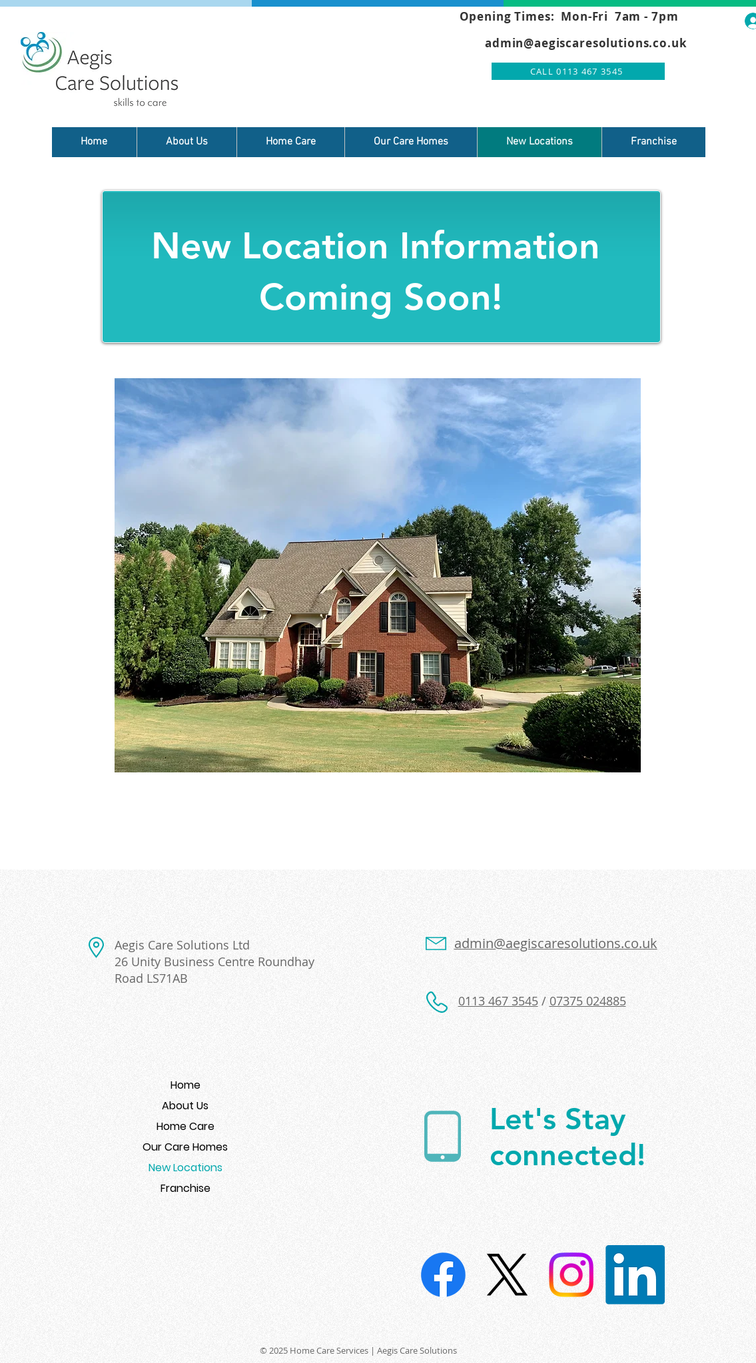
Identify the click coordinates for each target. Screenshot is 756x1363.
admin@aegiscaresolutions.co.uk (586, 43)
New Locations (185, 1167)
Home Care (185, 1126)
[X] (507, 1274)
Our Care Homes (185, 1147)
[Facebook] (443, 1274)
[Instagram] (571, 1274)
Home (185, 1085)
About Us (185, 1105)
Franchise (185, 1188)
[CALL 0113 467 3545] (578, 71)
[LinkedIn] (635, 1274)
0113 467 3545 (498, 1001)
